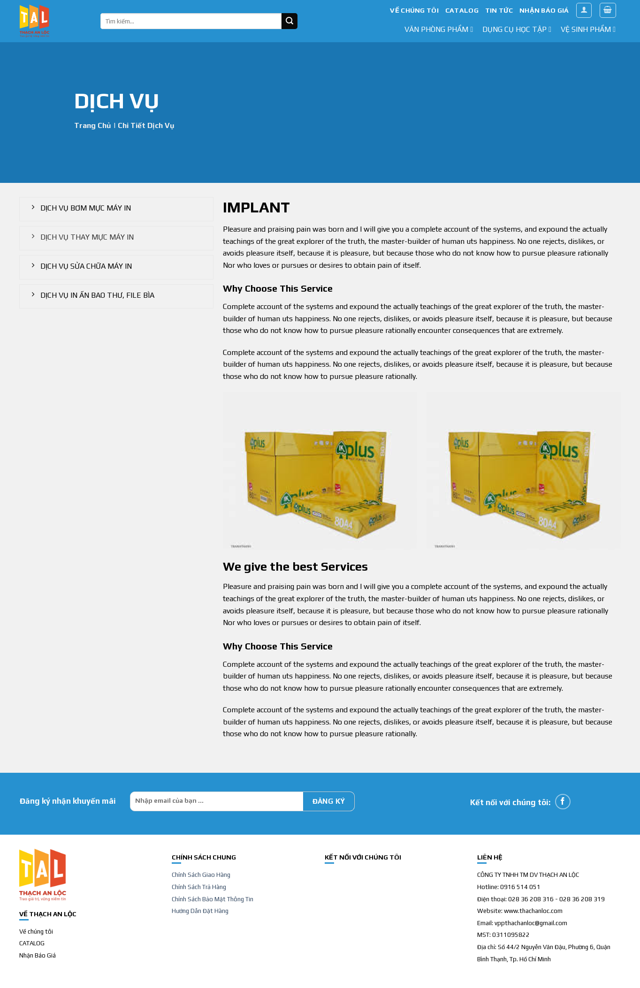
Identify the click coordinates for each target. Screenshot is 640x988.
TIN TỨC (499, 10)
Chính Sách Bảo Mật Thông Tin (212, 899)
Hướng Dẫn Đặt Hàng (200, 910)
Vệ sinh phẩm (588, 29)
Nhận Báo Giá (37, 955)
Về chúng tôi (36, 931)
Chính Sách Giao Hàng (201, 874)
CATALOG (462, 10)
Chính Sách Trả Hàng (199, 886)
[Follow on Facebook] (563, 801)
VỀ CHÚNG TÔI (414, 10)
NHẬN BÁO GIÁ (544, 10)
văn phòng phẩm (438, 29)
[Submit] (289, 21)
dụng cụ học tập (516, 29)
